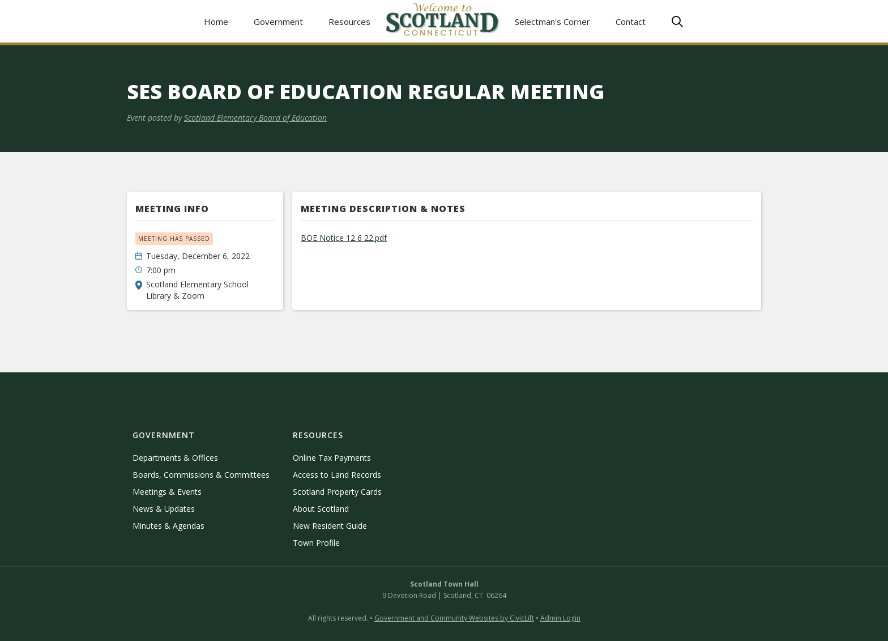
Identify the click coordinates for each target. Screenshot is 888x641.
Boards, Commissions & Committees (201, 474)
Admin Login (560, 618)
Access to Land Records (337, 474)
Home (216, 21)
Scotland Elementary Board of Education (255, 117)
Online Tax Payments (332, 457)
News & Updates (164, 508)
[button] (278, 21)
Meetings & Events (167, 491)
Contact (631, 21)
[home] (443, 21)
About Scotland (321, 508)
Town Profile (316, 542)
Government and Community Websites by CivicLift (454, 618)
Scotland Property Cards (337, 491)
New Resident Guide (330, 525)
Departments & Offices (175, 457)
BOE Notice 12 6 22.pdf (344, 237)
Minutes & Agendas (168, 525)
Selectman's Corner (552, 21)
